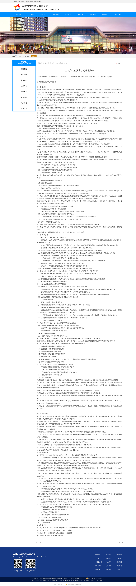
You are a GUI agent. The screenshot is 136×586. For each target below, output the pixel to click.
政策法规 (47, 63)
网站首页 (40, 63)
